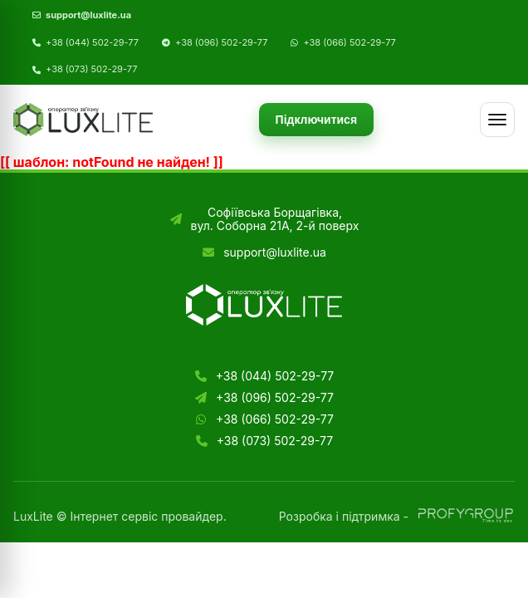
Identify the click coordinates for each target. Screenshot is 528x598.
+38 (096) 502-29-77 (221, 42)
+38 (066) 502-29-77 (349, 42)
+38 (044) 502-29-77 (92, 42)
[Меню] (497, 119)
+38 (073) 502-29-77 (91, 69)
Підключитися (317, 119)
